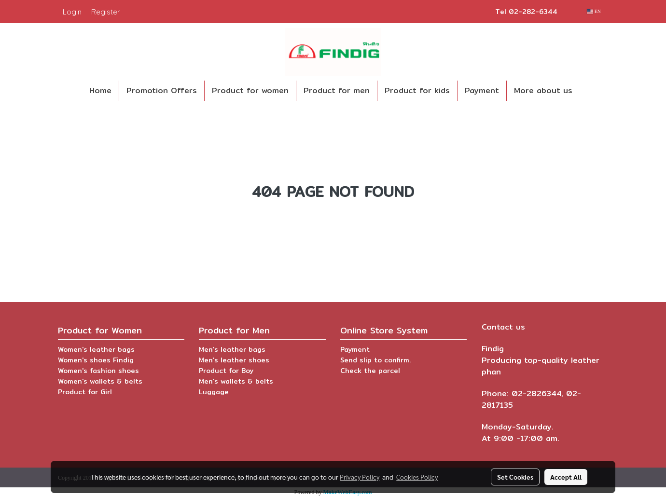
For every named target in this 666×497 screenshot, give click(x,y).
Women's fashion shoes (98, 370)
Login (72, 11)
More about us (543, 90)
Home (100, 90)
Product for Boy (226, 370)
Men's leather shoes (234, 360)
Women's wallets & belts (100, 381)
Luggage (214, 392)
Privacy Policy (359, 476)
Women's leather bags (96, 349)
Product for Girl (85, 392)
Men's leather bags (232, 349)
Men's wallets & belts (236, 381)
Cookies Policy (417, 476)
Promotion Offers (161, 90)
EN (594, 11)
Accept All (566, 476)
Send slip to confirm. (375, 360)
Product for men (337, 90)
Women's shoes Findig (96, 360)
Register (105, 11)
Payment (482, 90)
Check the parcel (370, 370)
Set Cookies (515, 476)
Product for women (250, 90)
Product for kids (417, 90)
